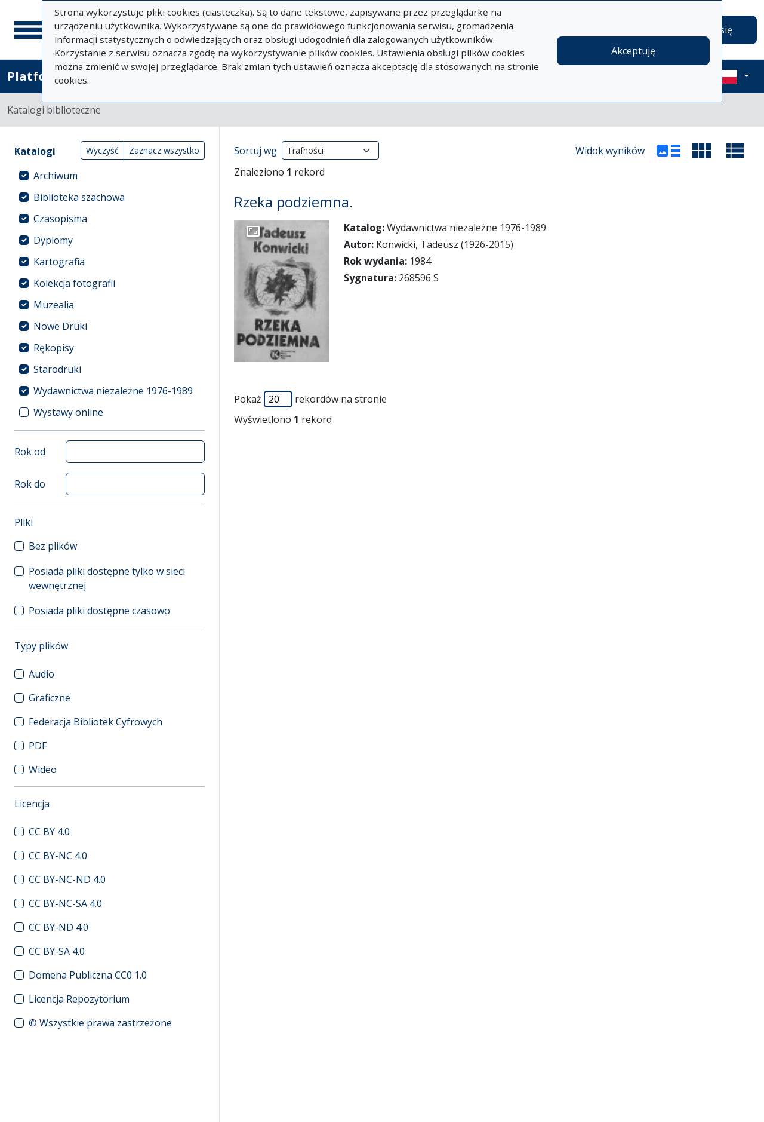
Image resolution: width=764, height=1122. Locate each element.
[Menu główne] (29, 30)
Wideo (43, 769)
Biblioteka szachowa (79, 197)
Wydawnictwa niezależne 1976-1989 (113, 390)
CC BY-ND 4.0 (58, 927)
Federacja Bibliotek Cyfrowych (95, 721)
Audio (41, 673)
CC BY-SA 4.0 (57, 951)
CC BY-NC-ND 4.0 (67, 879)
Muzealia (53, 304)
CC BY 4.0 (49, 831)
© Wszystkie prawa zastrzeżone (100, 1022)
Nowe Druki (60, 326)
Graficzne (49, 697)
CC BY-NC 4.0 (58, 855)
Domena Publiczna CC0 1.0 (88, 975)
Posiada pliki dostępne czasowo (99, 610)
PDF (38, 745)
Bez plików (53, 546)
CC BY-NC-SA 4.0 (65, 903)
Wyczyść (102, 150)
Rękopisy (53, 347)
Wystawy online (68, 412)
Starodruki (57, 369)
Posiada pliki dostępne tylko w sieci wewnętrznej (107, 578)
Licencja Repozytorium (79, 998)
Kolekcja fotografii (74, 283)
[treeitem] (109, 175)
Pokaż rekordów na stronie (310, 399)
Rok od (29, 451)
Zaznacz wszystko (164, 150)
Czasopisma (60, 218)
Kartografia (59, 261)
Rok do (29, 484)
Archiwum (55, 175)
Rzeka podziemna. (293, 201)
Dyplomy (53, 240)
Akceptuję (633, 50)
